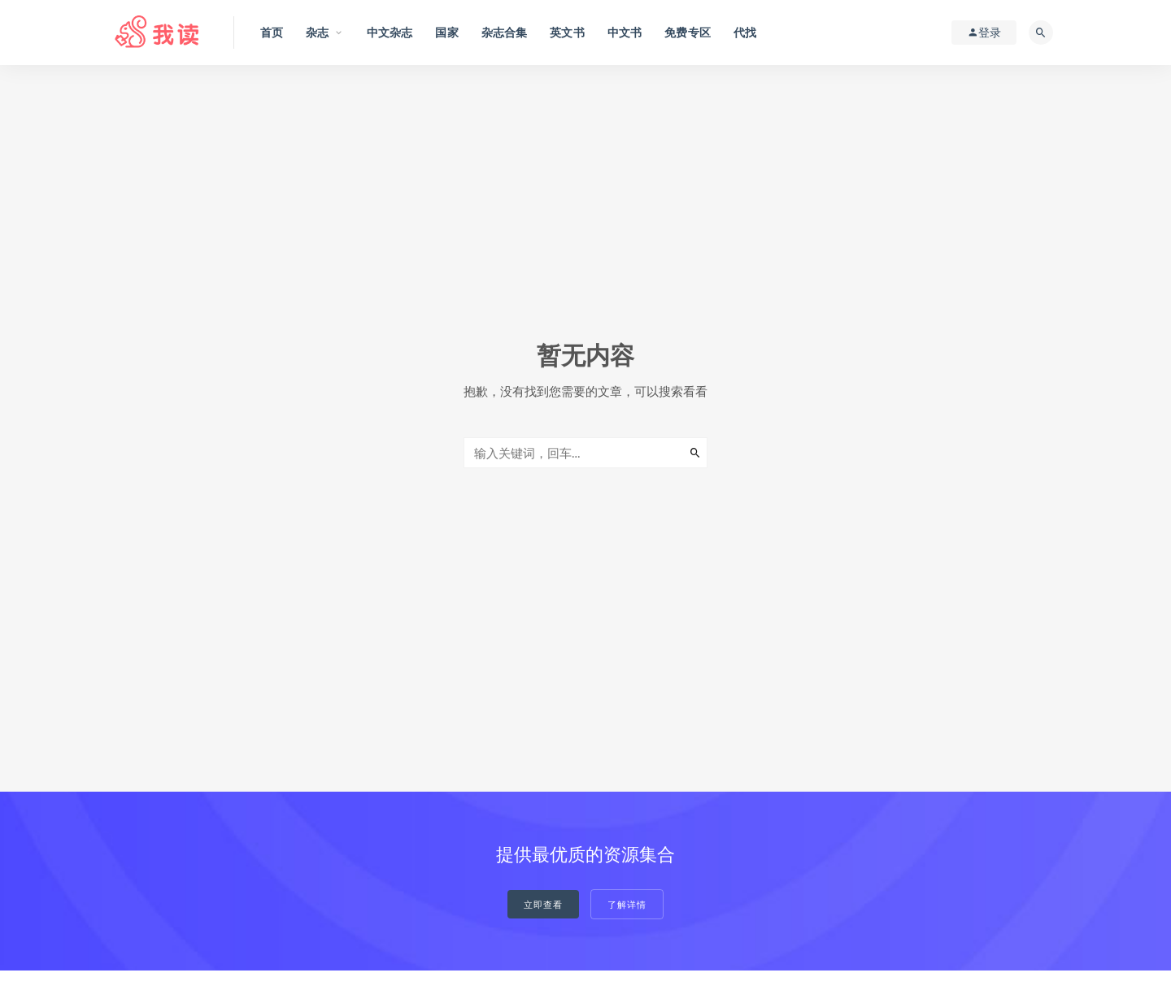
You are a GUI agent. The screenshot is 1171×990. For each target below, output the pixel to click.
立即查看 (543, 904)
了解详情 (626, 904)
